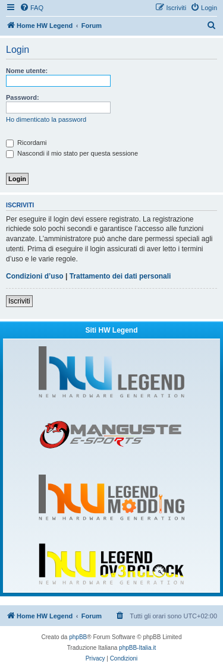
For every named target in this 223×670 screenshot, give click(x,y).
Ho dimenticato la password (46, 119)
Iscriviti (19, 301)
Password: (22, 97)
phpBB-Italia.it (137, 647)
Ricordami (26, 142)
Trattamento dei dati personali (120, 276)
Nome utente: (27, 70)
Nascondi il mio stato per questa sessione (72, 153)
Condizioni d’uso (35, 276)
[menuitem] (31, 8)
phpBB (78, 637)
